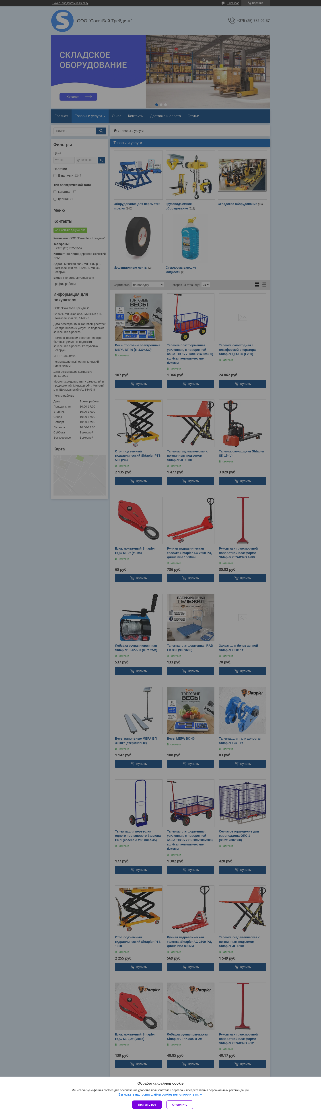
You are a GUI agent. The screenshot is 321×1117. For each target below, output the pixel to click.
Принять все (147, 1104)
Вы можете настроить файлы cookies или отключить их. (158, 1094)
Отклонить (179, 1104)
